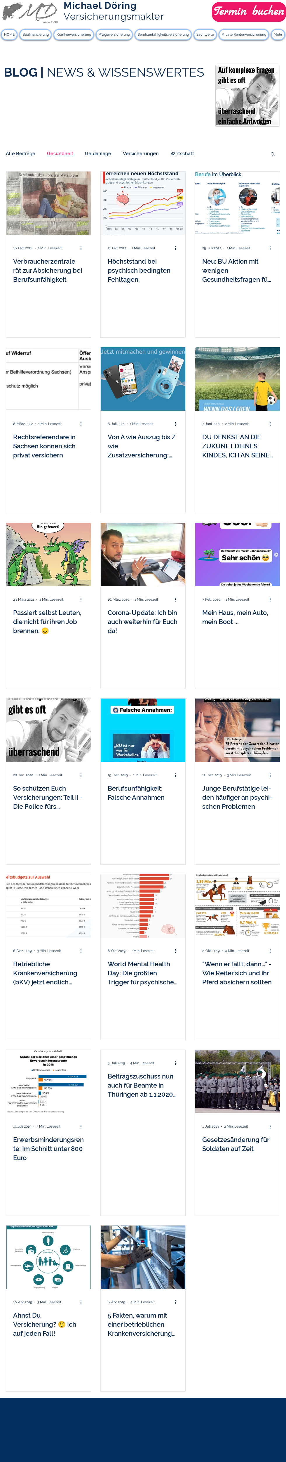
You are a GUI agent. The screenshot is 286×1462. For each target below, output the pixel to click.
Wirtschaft (182, 153)
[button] (272, 154)
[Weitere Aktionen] (82, 248)
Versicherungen (141, 153)
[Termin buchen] (249, 12)
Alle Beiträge (20, 153)
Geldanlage (98, 153)
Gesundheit (60, 153)
